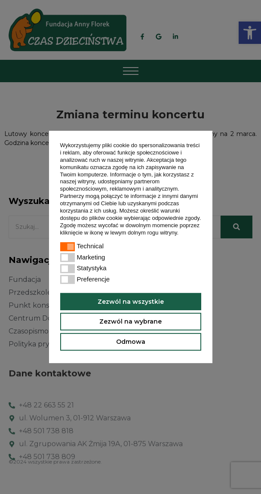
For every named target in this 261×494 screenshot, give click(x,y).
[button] (181, 233)
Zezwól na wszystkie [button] (131, 301)
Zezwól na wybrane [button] (130, 321)
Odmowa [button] (130, 342)
